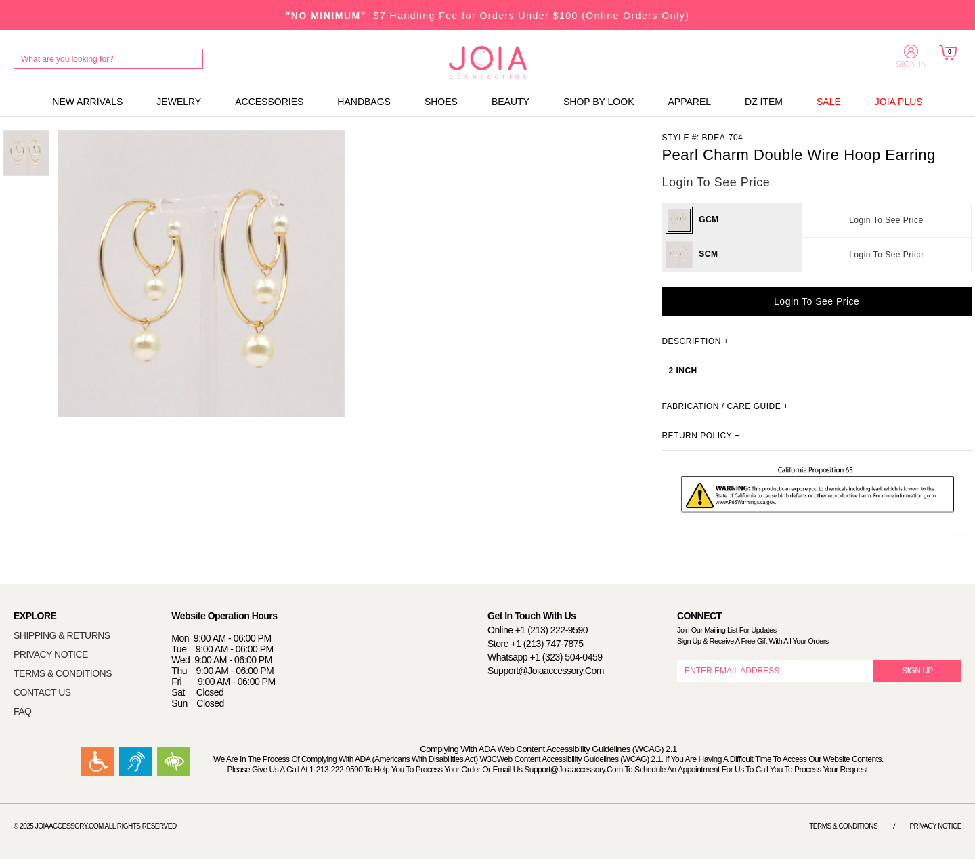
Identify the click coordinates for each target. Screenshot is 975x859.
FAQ (23, 711)
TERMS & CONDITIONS (63, 673)
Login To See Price (886, 220)
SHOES (441, 101)
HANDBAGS (364, 101)
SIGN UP (917, 670)
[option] (26, 153)
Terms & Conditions (843, 826)
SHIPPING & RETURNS (62, 635)
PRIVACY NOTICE (51, 654)
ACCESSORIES (269, 101)
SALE (829, 101)
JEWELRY (178, 101)
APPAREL (689, 101)
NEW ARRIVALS (87, 101)
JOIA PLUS (899, 101)
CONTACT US (42, 692)
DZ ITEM (764, 101)
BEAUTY (510, 101)
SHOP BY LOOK (598, 101)
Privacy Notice (935, 826)
